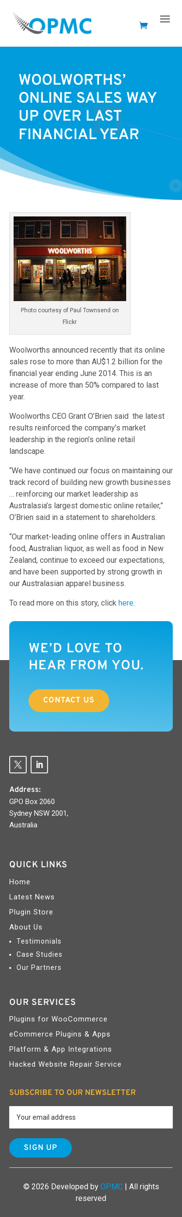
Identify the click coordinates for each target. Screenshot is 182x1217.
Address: (25, 790)
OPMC (111, 1186)
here (125, 603)
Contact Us (69, 700)
